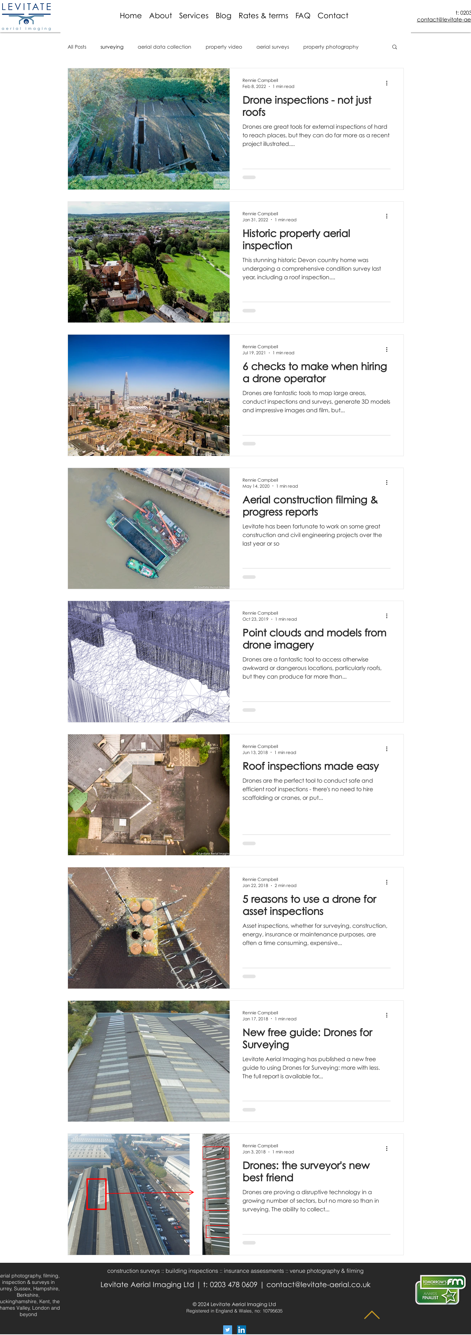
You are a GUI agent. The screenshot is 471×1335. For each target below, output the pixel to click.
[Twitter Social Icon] (227, 1329)
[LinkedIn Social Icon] (241, 1329)
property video (224, 47)
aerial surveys (272, 47)
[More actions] (389, 83)
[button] (263, 15)
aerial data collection (164, 47)
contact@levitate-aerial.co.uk (318, 1284)
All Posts (77, 47)
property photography (331, 47)
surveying (111, 47)
